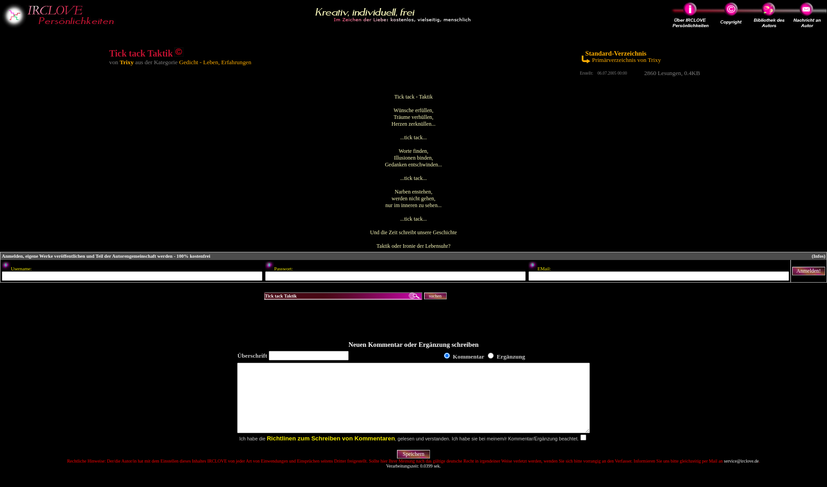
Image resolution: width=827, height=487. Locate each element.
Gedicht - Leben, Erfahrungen (215, 62)
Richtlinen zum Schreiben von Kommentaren (331, 452)
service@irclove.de (741, 474)
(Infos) (818, 256)
